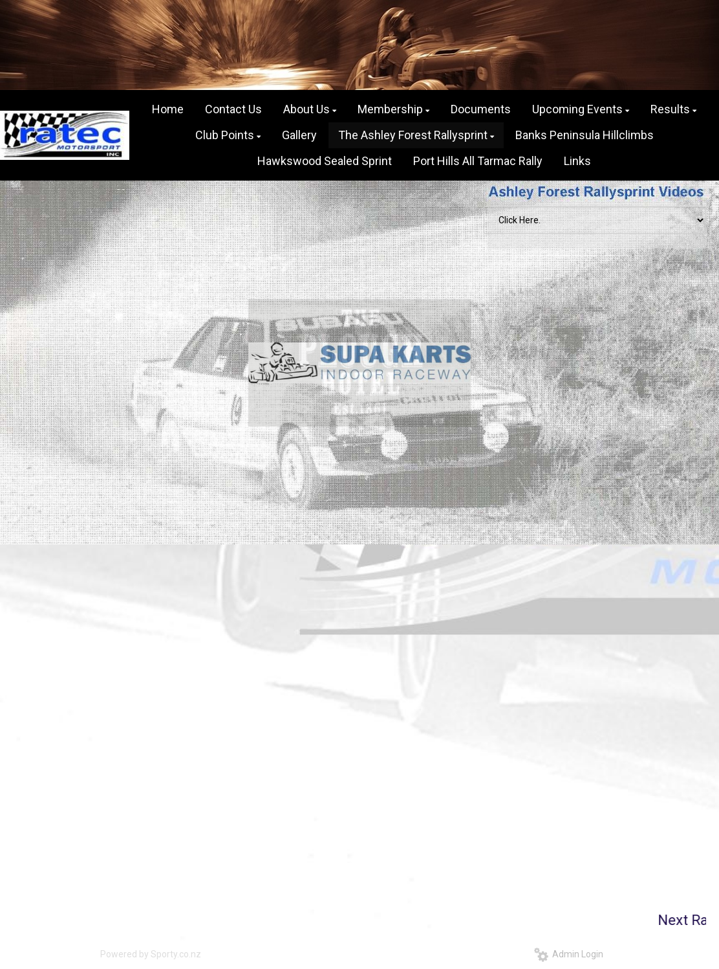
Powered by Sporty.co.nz (150, 954)
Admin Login (568, 954)
